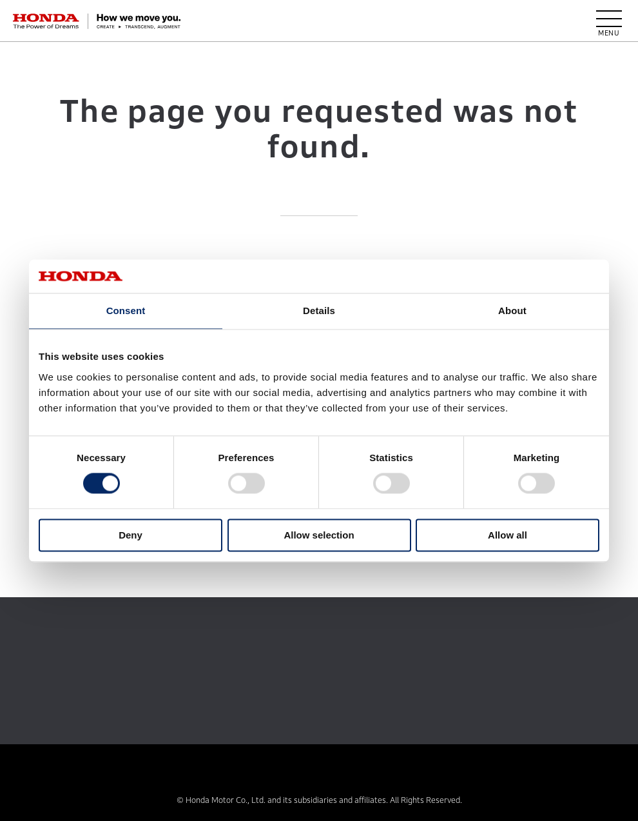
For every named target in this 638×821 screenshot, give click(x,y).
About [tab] (512, 310)
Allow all (507, 534)
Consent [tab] (126, 310)
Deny (130, 534)
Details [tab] (319, 310)
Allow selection (319, 534)
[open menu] (609, 21)
